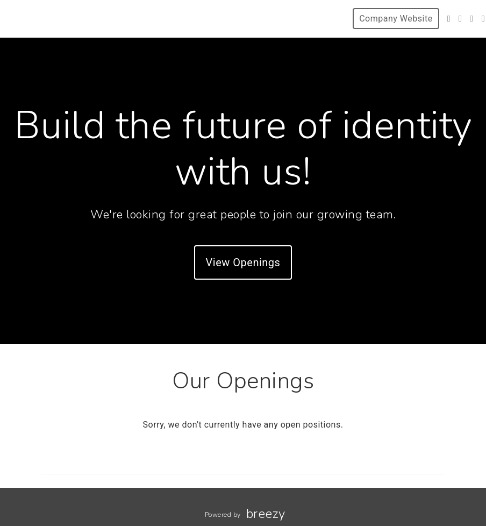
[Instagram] (460, 18)
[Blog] (483, 18)
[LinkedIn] (471, 18)
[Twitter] (449, 18)
